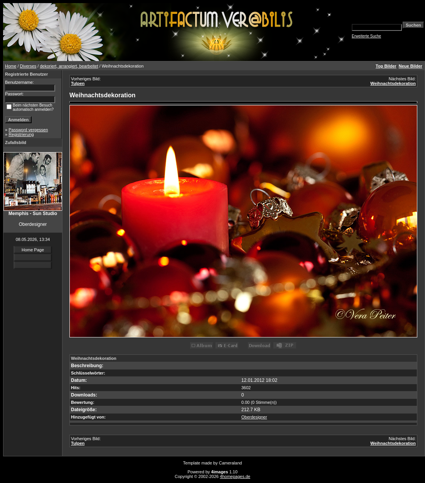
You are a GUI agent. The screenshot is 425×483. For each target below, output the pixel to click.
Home (10, 66)
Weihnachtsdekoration (393, 83)
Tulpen (77, 83)
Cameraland (230, 463)
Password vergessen (28, 129)
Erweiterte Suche (366, 36)
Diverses (28, 66)
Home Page (33, 249)
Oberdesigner (254, 417)
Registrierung (21, 134)
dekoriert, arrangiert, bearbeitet (69, 66)
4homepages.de (235, 476)
